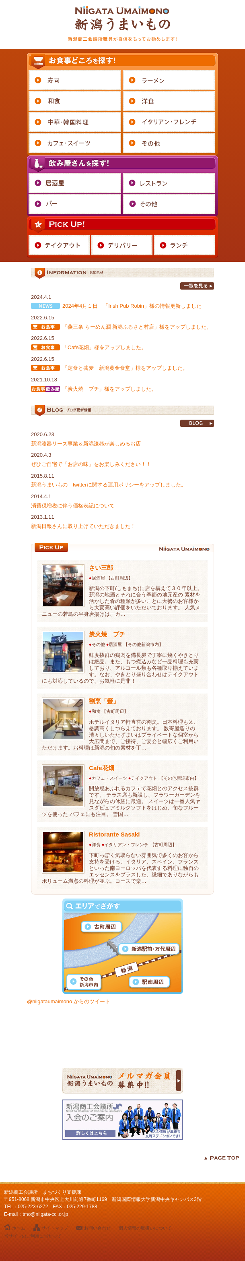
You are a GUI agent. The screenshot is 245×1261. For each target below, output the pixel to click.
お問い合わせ (97, 1228)
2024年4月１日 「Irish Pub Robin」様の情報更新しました (132, 306)
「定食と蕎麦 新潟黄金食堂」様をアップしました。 (125, 368)
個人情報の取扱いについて (145, 1228)
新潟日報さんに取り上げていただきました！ (83, 526)
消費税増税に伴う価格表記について (73, 506)
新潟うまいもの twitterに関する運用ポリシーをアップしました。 (108, 485)
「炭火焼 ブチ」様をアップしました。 (109, 389)
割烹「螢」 (104, 701)
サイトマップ (54, 1228)
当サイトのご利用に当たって (33, 1236)
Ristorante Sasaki (114, 834)
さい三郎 (101, 567)
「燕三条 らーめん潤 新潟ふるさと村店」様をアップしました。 (137, 327)
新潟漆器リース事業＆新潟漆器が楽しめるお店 (86, 444)
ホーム (18, 1228)
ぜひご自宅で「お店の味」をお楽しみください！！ (91, 464)
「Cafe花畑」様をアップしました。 (104, 347)
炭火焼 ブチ (107, 634)
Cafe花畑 (101, 767)
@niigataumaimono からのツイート (68, 1001)
